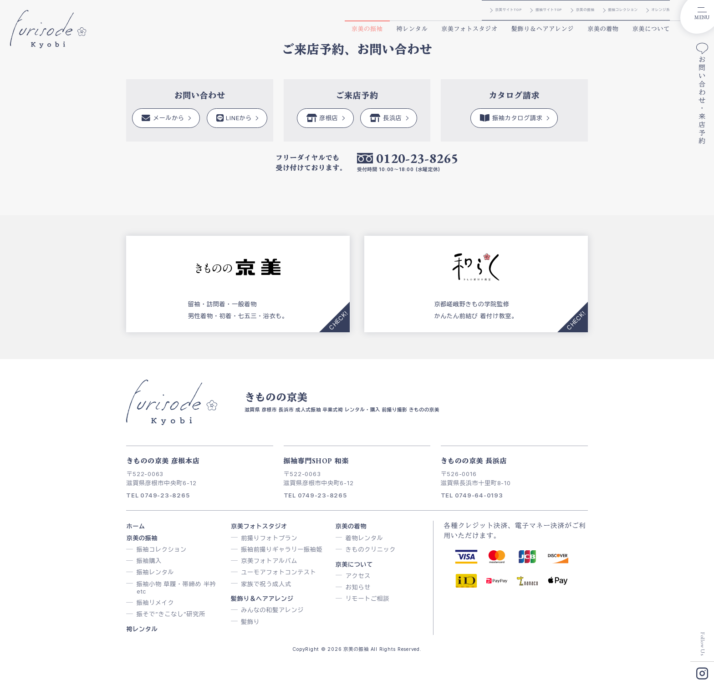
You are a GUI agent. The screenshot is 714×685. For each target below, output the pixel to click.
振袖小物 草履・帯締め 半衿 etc (176, 587)
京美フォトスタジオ (469, 29)
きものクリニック (371, 549)
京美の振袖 (367, 29)
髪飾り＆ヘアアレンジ (542, 29)
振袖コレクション (162, 549)
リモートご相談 (367, 598)
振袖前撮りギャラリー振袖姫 (281, 549)
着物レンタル (364, 538)
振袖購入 (149, 560)
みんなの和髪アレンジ (272, 610)
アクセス (358, 575)
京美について (651, 29)
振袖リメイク (155, 602)
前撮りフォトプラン (269, 538)
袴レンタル (412, 29)
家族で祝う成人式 (266, 584)
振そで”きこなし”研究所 (171, 614)
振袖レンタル (155, 572)
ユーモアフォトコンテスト (278, 572)
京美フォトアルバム (269, 560)
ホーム (135, 526)
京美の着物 (603, 29)
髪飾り (250, 621)
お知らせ (358, 587)
